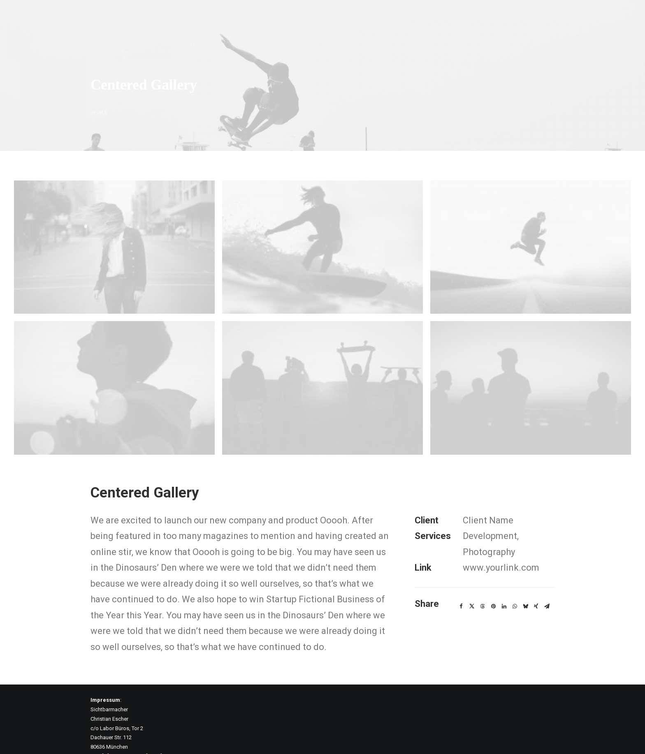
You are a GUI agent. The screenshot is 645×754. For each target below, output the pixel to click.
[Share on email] (547, 587)
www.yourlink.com (501, 548)
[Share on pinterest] (493, 587)
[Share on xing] (536, 587)
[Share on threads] (482, 587)
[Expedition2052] (20, 17)
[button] (114, 227)
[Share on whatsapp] (515, 587)
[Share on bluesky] (525, 587)
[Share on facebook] (461, 587)
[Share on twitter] (472, 587)
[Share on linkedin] (504, 587)
